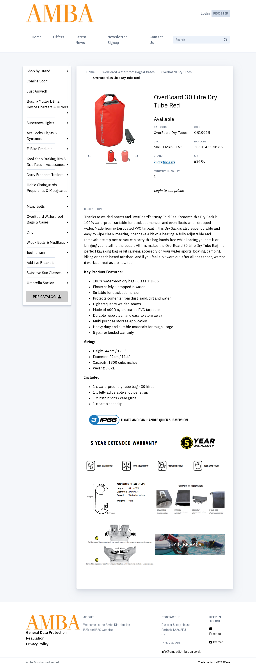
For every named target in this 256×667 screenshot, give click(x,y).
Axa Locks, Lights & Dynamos (42, 136)
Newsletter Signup (117, 40)
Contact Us (156, 40)
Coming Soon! (37, 81)
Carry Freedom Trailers (45, 175)
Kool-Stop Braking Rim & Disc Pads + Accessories (46, 162)
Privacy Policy (37, 644)
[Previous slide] (88, 158)
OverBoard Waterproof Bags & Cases (45, 219)
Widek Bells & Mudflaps (46, 242)
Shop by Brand (38, 71)
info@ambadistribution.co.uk (181, 652)
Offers (58, 37)
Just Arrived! (37, 91)
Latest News (81, 40)
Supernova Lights (40, 123)
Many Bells (36, 206)
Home (37, 36)
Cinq (30, 232)
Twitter (216, 642)
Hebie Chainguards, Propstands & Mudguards (47, 188)
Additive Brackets (41, 262)
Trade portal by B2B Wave (214, 662)
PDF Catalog (47, 296)
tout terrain (36, 252)
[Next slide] (139, 158)
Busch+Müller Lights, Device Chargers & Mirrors (47, 104)
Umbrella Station (40, 283)
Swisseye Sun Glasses (44, 273)
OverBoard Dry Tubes (176, 72)
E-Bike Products (39, 149)
